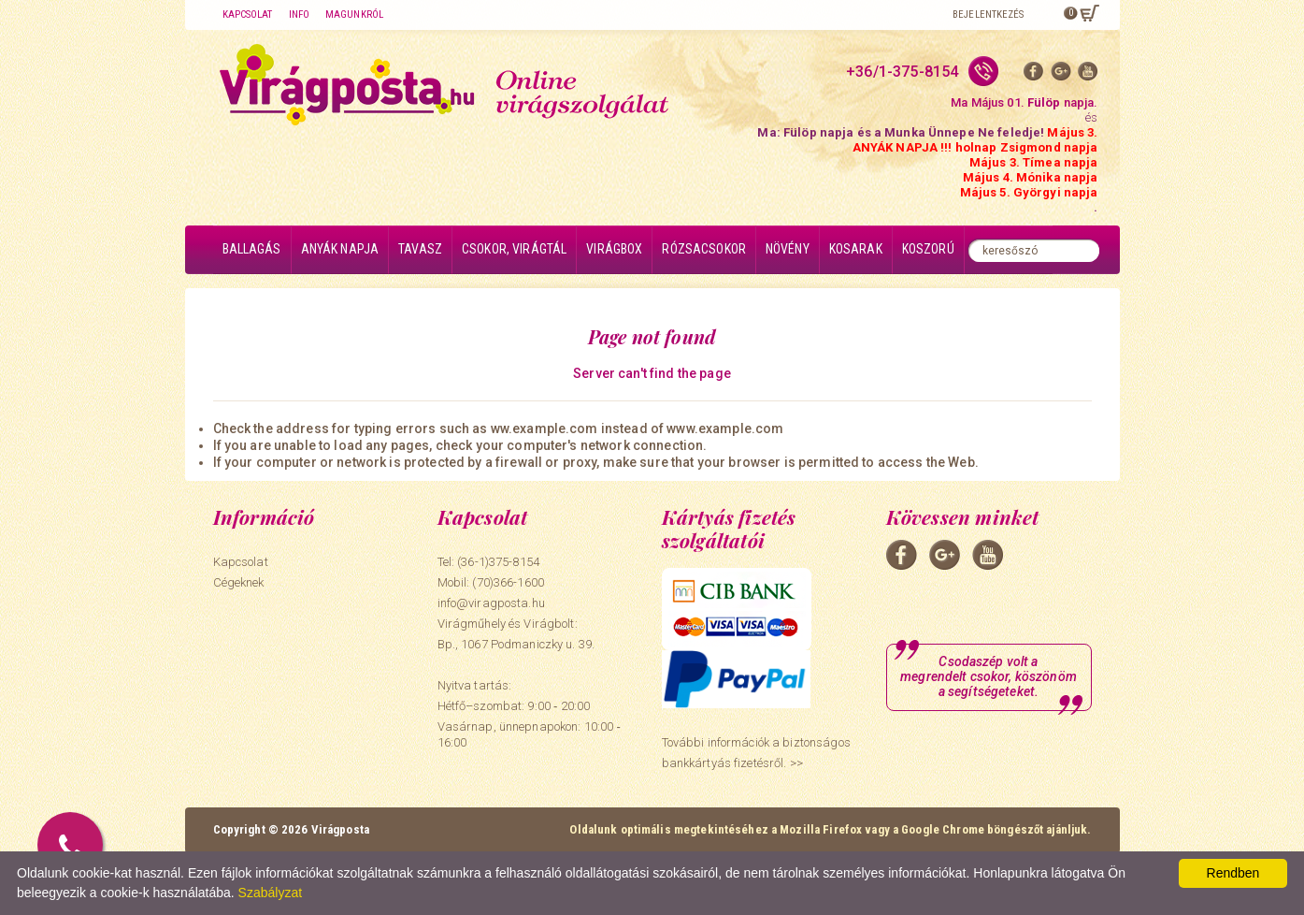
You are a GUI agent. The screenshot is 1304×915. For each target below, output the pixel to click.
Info (299, 14)
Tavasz (420, 248)
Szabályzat (270, 892)
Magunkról (354, 14)
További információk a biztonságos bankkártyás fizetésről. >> (756, 752)
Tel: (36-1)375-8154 (488, 562)
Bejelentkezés (988, 14)
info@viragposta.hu (491, 603)
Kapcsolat (247, 14)
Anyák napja (340, 248)
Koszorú (928, 248)
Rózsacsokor (704, 248)
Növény (788, 248)
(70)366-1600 (508, 582)
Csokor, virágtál (514, 248)
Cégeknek (239, 582)
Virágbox (614, 248)
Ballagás (251, 248)
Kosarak (855, 248)
